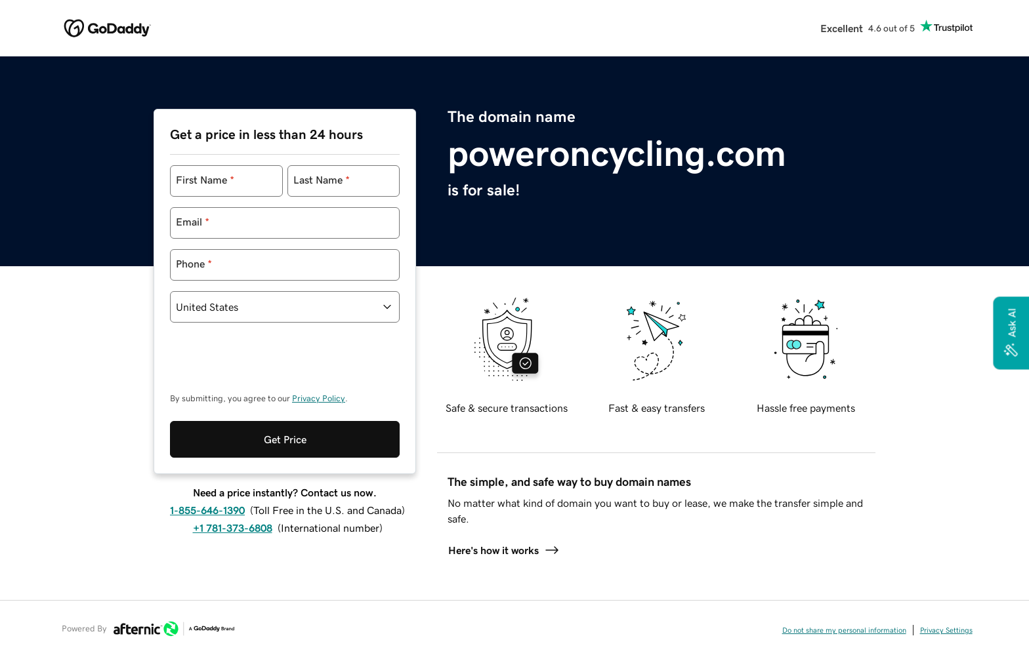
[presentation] (269, 363)
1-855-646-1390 (207, 510)
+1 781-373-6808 (232, 528)
